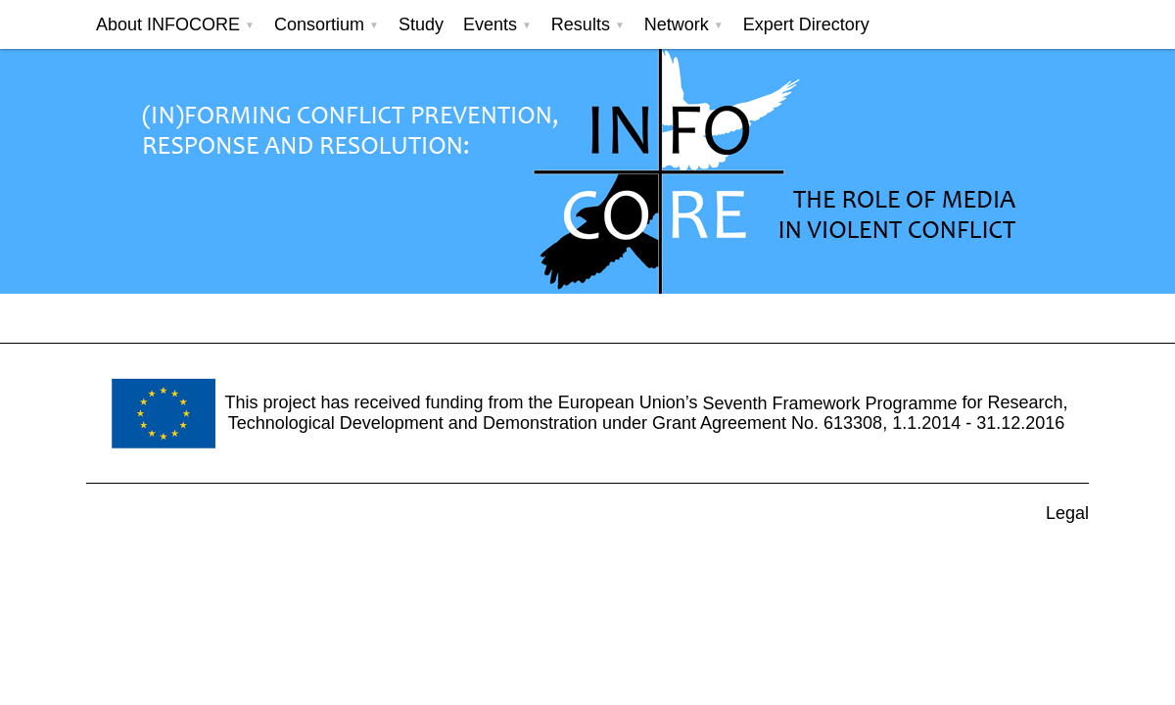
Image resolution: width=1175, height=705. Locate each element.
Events (490, 24)
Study (421, 24)
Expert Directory (806, 24)
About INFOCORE (168, 24)
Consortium (319, 24)
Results (580, 24)
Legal (1067, 513)
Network (676, 24)
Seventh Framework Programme (829, 402)
